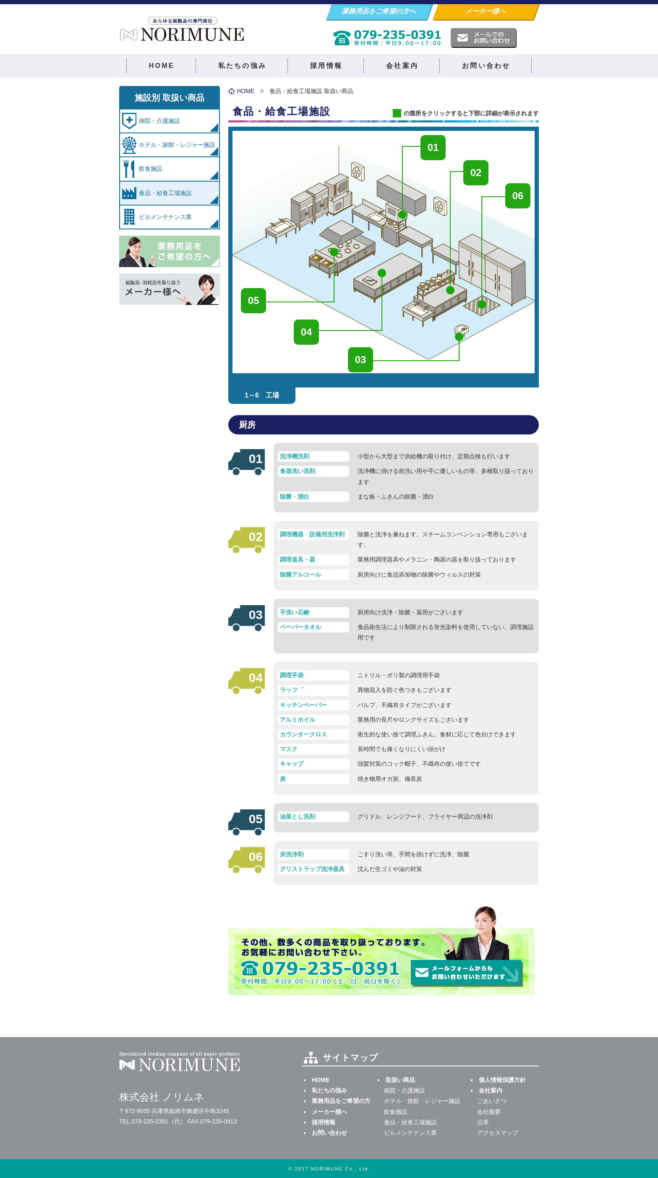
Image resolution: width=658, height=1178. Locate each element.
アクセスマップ (497, 1132)
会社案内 (402, 65)
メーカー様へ (486, 11)
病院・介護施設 (159, 120)
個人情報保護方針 (502, 1080)
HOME (162, 65)
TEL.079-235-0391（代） (152, 1121)
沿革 (483, 1122)
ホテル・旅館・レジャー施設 (177, 144)
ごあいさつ (492, 1100)
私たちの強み (242, 65)
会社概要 (489, 1111)
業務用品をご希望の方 (341, 1100)
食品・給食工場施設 (165, 193)
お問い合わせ (486, 65)
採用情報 (326, 65)
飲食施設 (150, 168)
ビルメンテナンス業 (165, 216)
